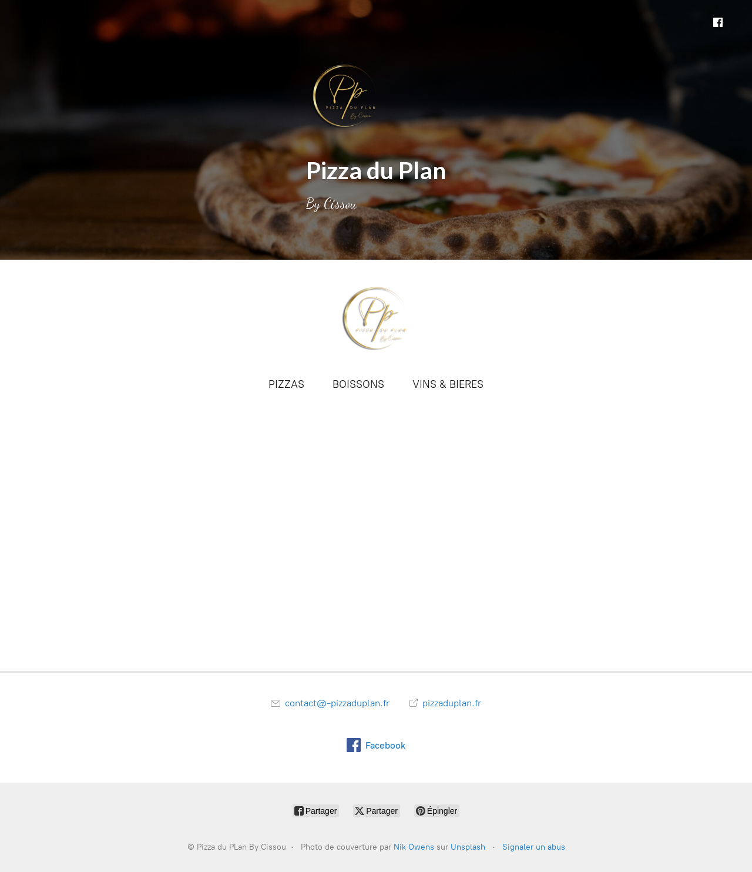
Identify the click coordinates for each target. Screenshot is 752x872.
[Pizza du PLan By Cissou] (376, 317)
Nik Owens (414, 847)
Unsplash (468, 847)
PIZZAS (286, 384)
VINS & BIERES (448, 384)
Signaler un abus (533, 847)
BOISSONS (358, 384)
